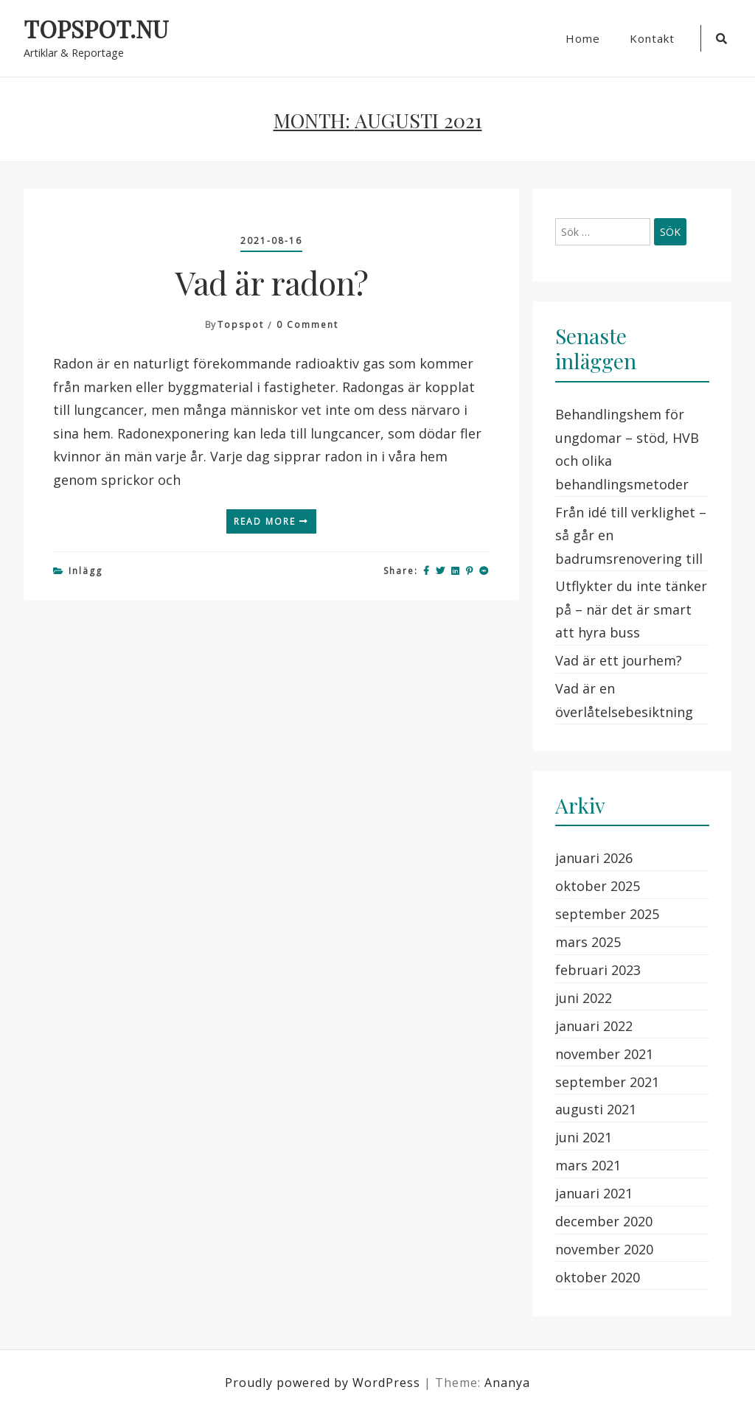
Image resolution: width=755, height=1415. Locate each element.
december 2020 (604, 1221)
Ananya (507, 1382)
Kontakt (652, 38)
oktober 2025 (597, 886)
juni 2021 (583, 1137)
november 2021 (604, 1054)
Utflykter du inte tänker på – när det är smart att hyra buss (631, 609)
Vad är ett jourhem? (618, 660)
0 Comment (307, 324)
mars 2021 (588, 1165)
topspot (241, 324)
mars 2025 (588, 942)
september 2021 (607, 1082)
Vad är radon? (271, 282)
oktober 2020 (597, 1277)
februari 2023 (598, 970)
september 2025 (607, 914)
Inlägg (85, 571)
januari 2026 (594, 858)
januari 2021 (594, 1193)
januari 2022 (594, 1026)
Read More (271, 521)
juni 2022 (583, 998)
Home (583, 38)
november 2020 (604, 1249)
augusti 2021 (595, 1109)
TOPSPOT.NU (96, 29)
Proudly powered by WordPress (324, 1382)
